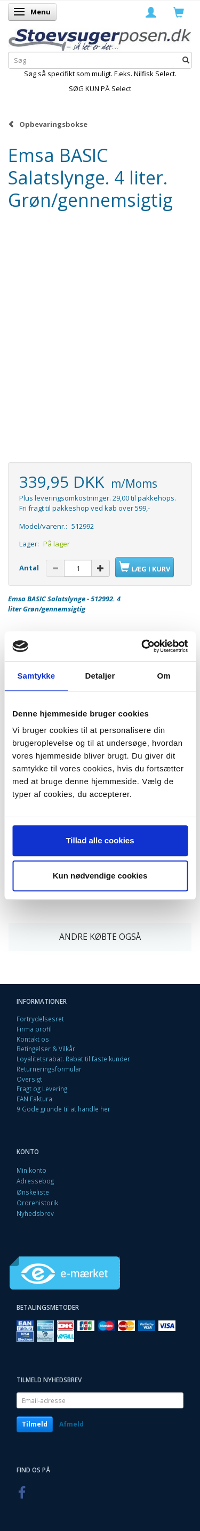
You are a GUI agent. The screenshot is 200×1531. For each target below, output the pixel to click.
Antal (30, 568)
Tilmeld (34, 1424)
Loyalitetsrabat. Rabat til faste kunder (73, 1058)
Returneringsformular (49, 1069)
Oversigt (29, 1079)
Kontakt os (33, 1039)
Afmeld (71, 1424)
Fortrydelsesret (40, 1018)
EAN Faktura (34, 1098)
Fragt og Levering (42, 1088)
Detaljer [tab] (100, 675)
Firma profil (34, 1029)
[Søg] (185, 60)
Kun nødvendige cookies (100, 875)
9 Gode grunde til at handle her (63, 1109)
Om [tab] (164, 675)
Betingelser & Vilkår (46, 1048)
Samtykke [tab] (36, 675)
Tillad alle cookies (100, 840)
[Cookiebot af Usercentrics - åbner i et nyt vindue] (142, 646)
